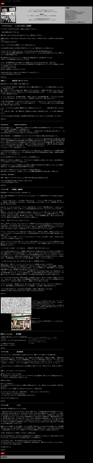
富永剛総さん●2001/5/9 (70, 16)
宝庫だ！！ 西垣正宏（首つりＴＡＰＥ (14, 80)
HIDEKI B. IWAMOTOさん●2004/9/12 (73, 13)
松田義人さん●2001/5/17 (70, 15)
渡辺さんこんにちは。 (11, 334)
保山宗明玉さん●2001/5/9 (71, 18)
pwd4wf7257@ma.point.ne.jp (44, 18)
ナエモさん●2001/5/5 (70, 19)
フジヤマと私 (12, 351)
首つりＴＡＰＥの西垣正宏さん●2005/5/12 (75, 12)
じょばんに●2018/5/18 (70, 10)
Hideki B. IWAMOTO (20, 124)
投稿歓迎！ (4, 457)
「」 (16, 26)
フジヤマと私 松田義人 (9, 189)
